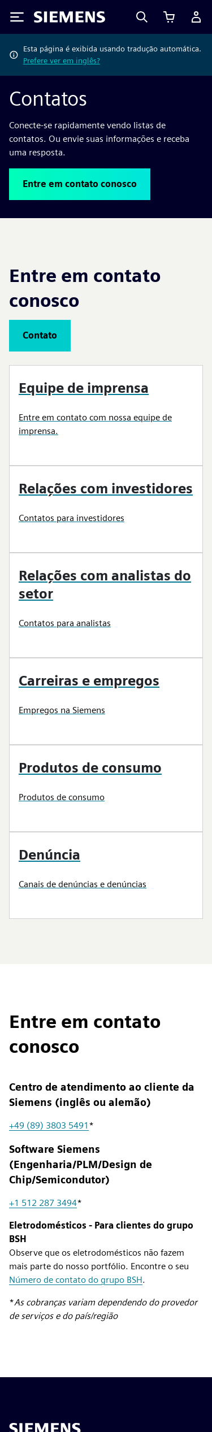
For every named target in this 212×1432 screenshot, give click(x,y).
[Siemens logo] (69, 17)
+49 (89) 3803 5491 (49, 1125)
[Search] (142, 17)
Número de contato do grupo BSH (75, 1279)
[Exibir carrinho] (169, 17)
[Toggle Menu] (17, 17)
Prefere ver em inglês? (61, 60)
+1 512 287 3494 (43, 1202)
